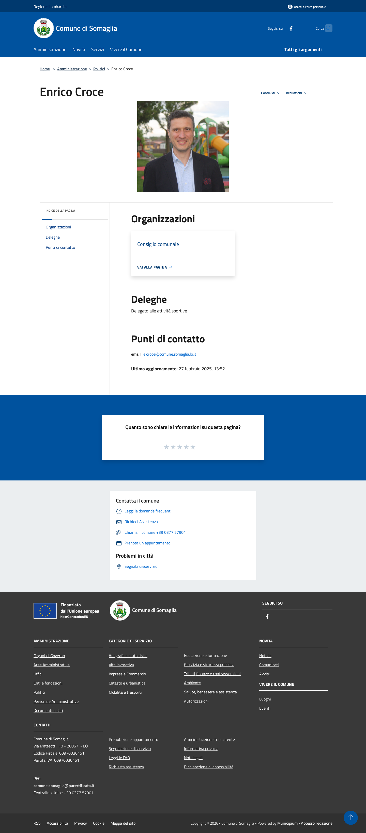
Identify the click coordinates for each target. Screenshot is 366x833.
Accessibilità (57, 823)
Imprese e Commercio (127, 674)
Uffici (38, 674)
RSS (37, 823)
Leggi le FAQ (119, 758)
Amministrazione (72, 69)
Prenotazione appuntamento (133, 739)
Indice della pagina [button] (60, 210)
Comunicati (269, 665)
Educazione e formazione (205, 655)
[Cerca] (326, 28)
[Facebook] (281, 28)
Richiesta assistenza (126, 767)
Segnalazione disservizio (130, 748)
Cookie (98, 823)
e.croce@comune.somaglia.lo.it (169, 354)
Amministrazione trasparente (209, 739)
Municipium (287, 823)
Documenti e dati (48, 710)
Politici (99, 69)
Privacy (80, 823)
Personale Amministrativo (56, 701)
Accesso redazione (316, 823)
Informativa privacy (201, 748)
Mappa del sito (123, 823)
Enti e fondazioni (48, 683)
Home (45, 69)
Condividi (271, 93)
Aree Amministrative (52, 665)
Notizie (265, 656)
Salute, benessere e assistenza (210, 692)
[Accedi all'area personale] (306, 7)
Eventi (264, 708)
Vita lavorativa (121, 665)
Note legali (193, 758)
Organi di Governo (49, 656)
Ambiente (192, 683)
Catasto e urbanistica (127, 683)
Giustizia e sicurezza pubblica (209, 664)
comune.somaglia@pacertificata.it (64, 785)
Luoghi (265, 699)
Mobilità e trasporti (125, 692)
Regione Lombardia (50, 7)
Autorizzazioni (196, 701)
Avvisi (264, 674)
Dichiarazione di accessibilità (208, 767)
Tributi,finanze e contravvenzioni (212, 674)
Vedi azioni (297, 93)
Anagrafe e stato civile (128, 656)
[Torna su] (351, 818)
